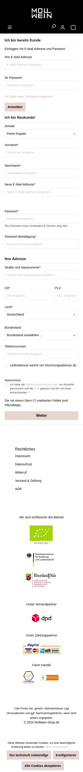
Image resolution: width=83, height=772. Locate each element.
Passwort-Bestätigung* (20, 236)
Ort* (7, 288)
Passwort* (12, 211)
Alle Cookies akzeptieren (43, 766)
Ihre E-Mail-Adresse (18, 57)
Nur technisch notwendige (29, 755)
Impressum (22, 456)
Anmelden (15, 107)
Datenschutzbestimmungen (41, 384)
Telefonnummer (15, 346)
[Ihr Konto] (62, 27)
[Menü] (9, 27)
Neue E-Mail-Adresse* (20, 184)
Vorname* (11, 145)
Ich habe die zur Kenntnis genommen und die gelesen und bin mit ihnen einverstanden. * (42, 388)
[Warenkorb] (73, 27)
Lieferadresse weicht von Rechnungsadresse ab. (43, 365)
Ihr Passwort (13, 77)
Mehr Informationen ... (58, 746)
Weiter (41, 415)
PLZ (58, 288)
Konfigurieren (66, 755)
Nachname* (13, 165)
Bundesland (13, 327)
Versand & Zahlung (28, 480)
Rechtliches (25, 449)
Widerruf (21, 472)
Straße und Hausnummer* (23, 267)
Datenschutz (23, 464)
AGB (37, 388)
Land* (9, 307)
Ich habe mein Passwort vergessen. (29, 96)
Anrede (10, 126)
